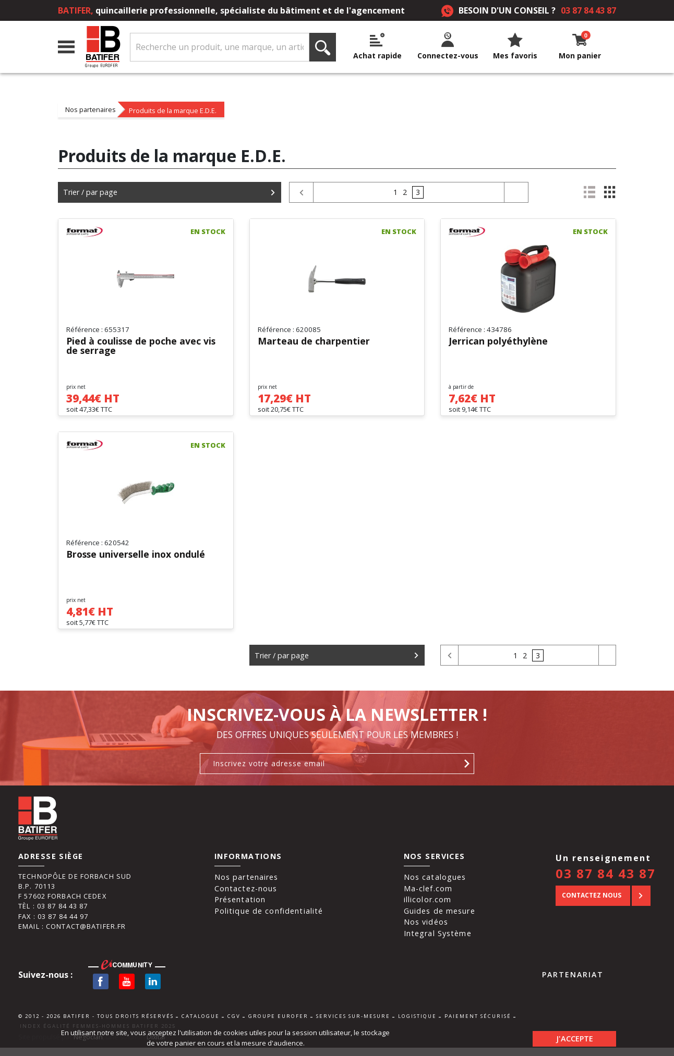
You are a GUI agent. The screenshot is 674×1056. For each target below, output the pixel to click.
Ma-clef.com (428, 896)
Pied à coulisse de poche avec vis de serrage (142, 346)
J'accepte (574, 1037)
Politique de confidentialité (268, 919)
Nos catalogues (435, 885)
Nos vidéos (426, 930)
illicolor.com (428, 908)
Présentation (240, 908)
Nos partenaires (90, 109)
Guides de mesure (439, 919)
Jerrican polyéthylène (498, 341)
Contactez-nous (246, 896)
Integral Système (438, 942)
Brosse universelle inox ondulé (137, 559)
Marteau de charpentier (314, 341)
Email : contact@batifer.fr (72, 934)
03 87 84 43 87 (588, 10)
